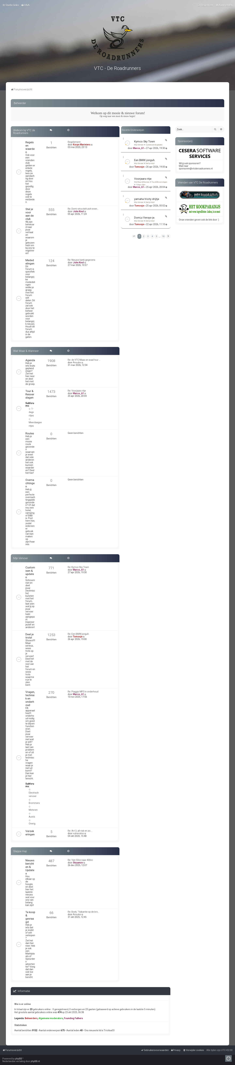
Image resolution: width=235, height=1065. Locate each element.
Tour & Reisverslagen (159, 182)
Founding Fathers (73, 1018)
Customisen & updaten (154, 145)
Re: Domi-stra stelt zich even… (83, 208)
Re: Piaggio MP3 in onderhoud (83, 691)
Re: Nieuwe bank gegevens (81, 259)
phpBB (18, 1058)
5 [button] (156, 236)
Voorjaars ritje (142, 178)
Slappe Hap (20, 850)
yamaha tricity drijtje (146, 198)
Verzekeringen (30, 832)
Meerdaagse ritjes (35, 422)
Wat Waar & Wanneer (142, 182)
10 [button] (163, 236)
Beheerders (31, 1018)
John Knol (78, 211)
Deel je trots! (150, 163)
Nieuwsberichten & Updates (29, 867)
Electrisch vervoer (34, 792)
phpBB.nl (35, 1061)
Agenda (30, 360)
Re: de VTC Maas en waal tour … (84, 359)
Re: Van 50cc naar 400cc (80, 860)
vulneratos (78, 833)
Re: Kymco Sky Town (78, 566)
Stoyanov (78, 862)
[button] (134, 236)
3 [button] (148, 236)
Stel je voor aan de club (29, 213)
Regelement (74, 141)
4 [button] (152, 236)
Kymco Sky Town (144, 141)
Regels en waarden (30, 147)
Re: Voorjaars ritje (77, 390)
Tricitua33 (109, 1030)
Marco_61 (138, 148)
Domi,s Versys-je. (144, 217)
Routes (29, 433)
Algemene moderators (51, 1018)
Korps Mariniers (81, 144)
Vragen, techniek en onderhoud (30, 698)
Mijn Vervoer (138, 145)
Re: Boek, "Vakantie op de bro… (83, 911)
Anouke (77, 362)
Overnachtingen (30, 483)
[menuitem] (25, 5)
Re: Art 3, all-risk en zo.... (80, 830)
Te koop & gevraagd (30, 916)
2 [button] (143, 236)
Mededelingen (29, 261)
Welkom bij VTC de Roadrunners (24, 131)
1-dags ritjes (140, 184)
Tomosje (139, 166)
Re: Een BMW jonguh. (78, 633)
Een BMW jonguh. (144, 160)
